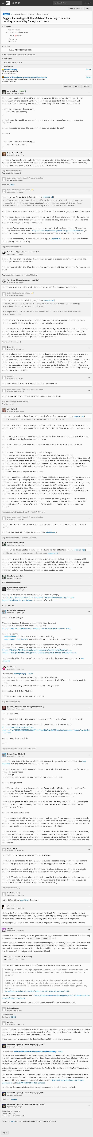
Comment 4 (11, 282)
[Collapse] (89, 92)
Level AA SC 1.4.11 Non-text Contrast (30, 1080)
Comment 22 (11, 1044)
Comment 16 (11, 753)
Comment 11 (11, 542)
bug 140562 (9, 636)
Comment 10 (11, 517)
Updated (10, 180)
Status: (11, 50)
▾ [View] (81, 8)
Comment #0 (55, 239)
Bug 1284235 (15, 14)
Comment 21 (11, 1021)
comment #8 (78, 416)
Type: (12, 36)
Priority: (11, 39)
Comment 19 (11, 905)
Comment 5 (11, 295)
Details (88, 70)
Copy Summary (75, 8)
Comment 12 (11, 587)
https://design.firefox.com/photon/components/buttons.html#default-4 (36, 647)
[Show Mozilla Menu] (8, 3)
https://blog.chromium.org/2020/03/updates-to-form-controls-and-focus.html (37, 988)
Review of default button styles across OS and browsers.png (24, 77)
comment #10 (78, 547)
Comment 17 (11, 848)
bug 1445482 (10, 634)
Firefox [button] (18, 30)
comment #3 (48, 300)
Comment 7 (11, 378)
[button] (87, 3)
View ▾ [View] (88, 8)
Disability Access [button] (21, 32)
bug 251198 (24, 897)
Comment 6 (11, 349)
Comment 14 (11, 666)
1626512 (13, 1014)
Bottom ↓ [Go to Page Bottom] (68, 86)
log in (13, 1118)
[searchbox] (67, 3)
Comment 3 (11, 254)
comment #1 (47, 197)
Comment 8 (11, 391)
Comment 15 (11, 706)
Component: (9, 32)
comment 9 (49, 530)
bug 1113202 (22, 636)
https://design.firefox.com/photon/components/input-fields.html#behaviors (39, 650)
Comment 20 (11, 928)
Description (11, 93)
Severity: (11, 41)
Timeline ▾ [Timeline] (86, 86)
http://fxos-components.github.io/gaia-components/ (57, 231)
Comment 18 (11, 892)
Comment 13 (11, 610)
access (12, 185)
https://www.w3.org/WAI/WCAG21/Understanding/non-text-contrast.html (36, 626)
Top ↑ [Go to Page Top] (5, 1129)
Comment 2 (11, 192)
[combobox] (67, 3)
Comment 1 (11, 155)
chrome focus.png (9, 70)
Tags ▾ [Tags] (77, 86)
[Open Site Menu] (3, 3)
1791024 (14, 1096)
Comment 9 (11, 411)
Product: (11, 30)
